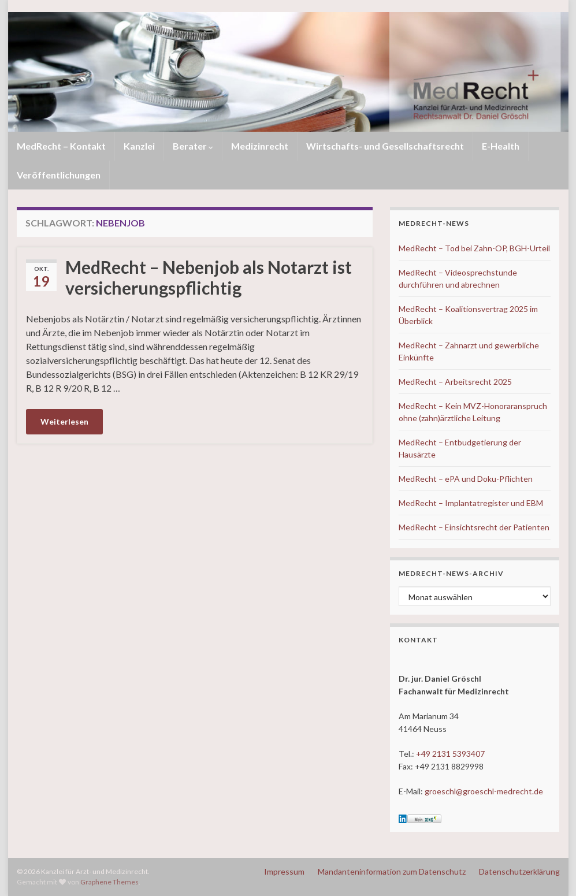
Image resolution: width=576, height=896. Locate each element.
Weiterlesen (64, 421)
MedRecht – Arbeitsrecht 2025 (455, 381)
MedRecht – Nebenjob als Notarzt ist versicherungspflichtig (208, 277)
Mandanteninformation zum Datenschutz (392, 871)
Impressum (284, 871)
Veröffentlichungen (59, 174)
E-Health (500, 145)
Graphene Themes (109, 882)
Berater (193, 145)
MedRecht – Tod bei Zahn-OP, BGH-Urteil (474, 248)
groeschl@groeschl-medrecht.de (484, 791)
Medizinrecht (259, 145)
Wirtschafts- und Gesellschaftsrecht (385, 145)
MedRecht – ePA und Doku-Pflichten (466, 479)
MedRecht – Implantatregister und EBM (471, 503)
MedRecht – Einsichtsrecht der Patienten (474, 527)
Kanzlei (139, 145)
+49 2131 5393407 (450, 754)
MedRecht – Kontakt (61, 145)
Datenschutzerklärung (519, 871)
